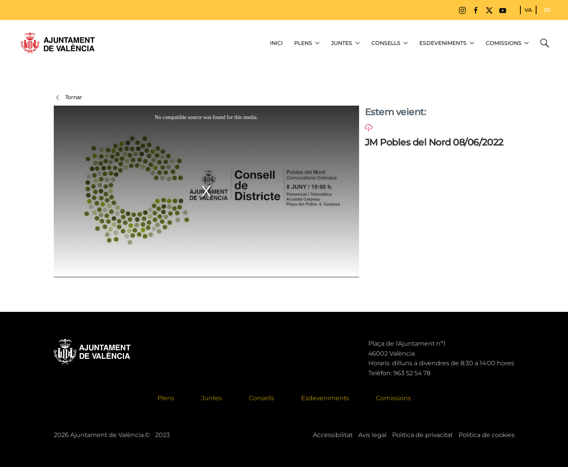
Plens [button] (307, 43)
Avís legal (372, 435)
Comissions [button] (507, 43)
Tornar (68, 97)
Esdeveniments (325, 398)
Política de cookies (487, 435)
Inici (276, 43)
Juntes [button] (345, 43)
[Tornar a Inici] (57, 43)
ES (547, 10)
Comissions (393, 398)
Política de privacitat (422, 435)
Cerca (546, 43)
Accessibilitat (333, 435)
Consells (261, 398)
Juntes (211, 398)
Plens (165, 398)
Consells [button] (389, 43)
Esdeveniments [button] (446, 43)
